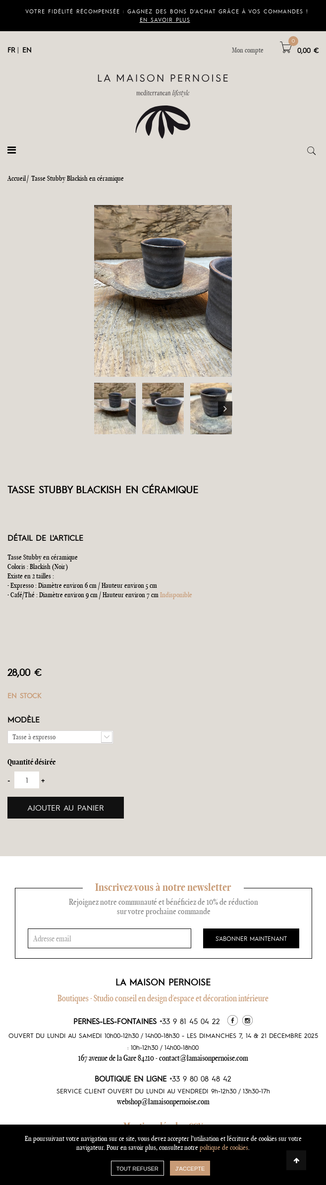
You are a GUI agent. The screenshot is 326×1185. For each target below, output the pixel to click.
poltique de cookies (224, 1147)
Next (225, 409)
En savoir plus (165, 19)
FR (11, 49)
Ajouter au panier (65, 807)
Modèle (25, 719)
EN (27, 49)
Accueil (16, 178)
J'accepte (190, 1169)
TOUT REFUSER (137, 1169)
